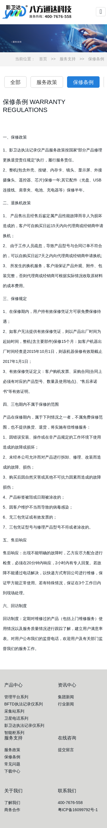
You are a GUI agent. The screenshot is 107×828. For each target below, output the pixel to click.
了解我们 (12, 802)
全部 (15, 82)
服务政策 (47, 82)
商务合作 (12, 809)
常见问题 (12, 764)
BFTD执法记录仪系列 (23, 704)
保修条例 (96, 59)
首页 (43, 59)
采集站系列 (14, 711)
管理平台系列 (16, 697)
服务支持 (68, 59)
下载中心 (12, 771)
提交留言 (66, 749)
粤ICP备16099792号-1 (78, 809)
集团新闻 (66, 697)
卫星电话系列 (16, 718)
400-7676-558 (70, 802)
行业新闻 (66, 704)
